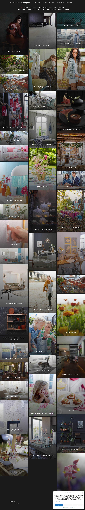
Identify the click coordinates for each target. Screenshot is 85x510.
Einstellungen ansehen (78, 505)
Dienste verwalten (57, 501)
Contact (69, 2)
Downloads (60, 2)
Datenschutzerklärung (67, 507)
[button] (82, 492)
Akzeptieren (58, 505)
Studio (45, 2)
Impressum (73, 507)
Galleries (37, 2)
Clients (51, 2)
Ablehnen (68, 505)
